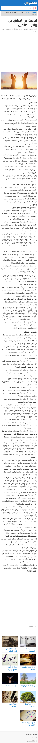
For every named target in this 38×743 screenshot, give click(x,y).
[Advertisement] (19, 52)
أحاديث (27, 12)
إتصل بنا (34, 737)
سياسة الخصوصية (31, 734)
